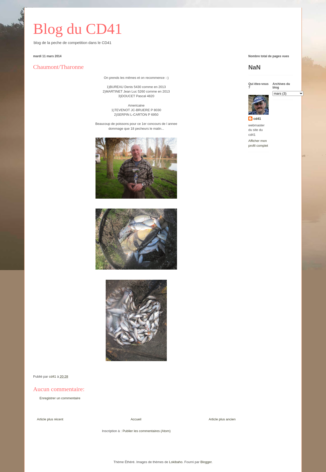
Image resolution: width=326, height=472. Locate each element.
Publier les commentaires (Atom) (147, 431)
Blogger (206, 462)
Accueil (136, 419)
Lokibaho (176, 462)
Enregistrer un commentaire (59, 398)
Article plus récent (50, 419)
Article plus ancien (222, 419)
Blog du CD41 (77, 28)
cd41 (257, 119)
